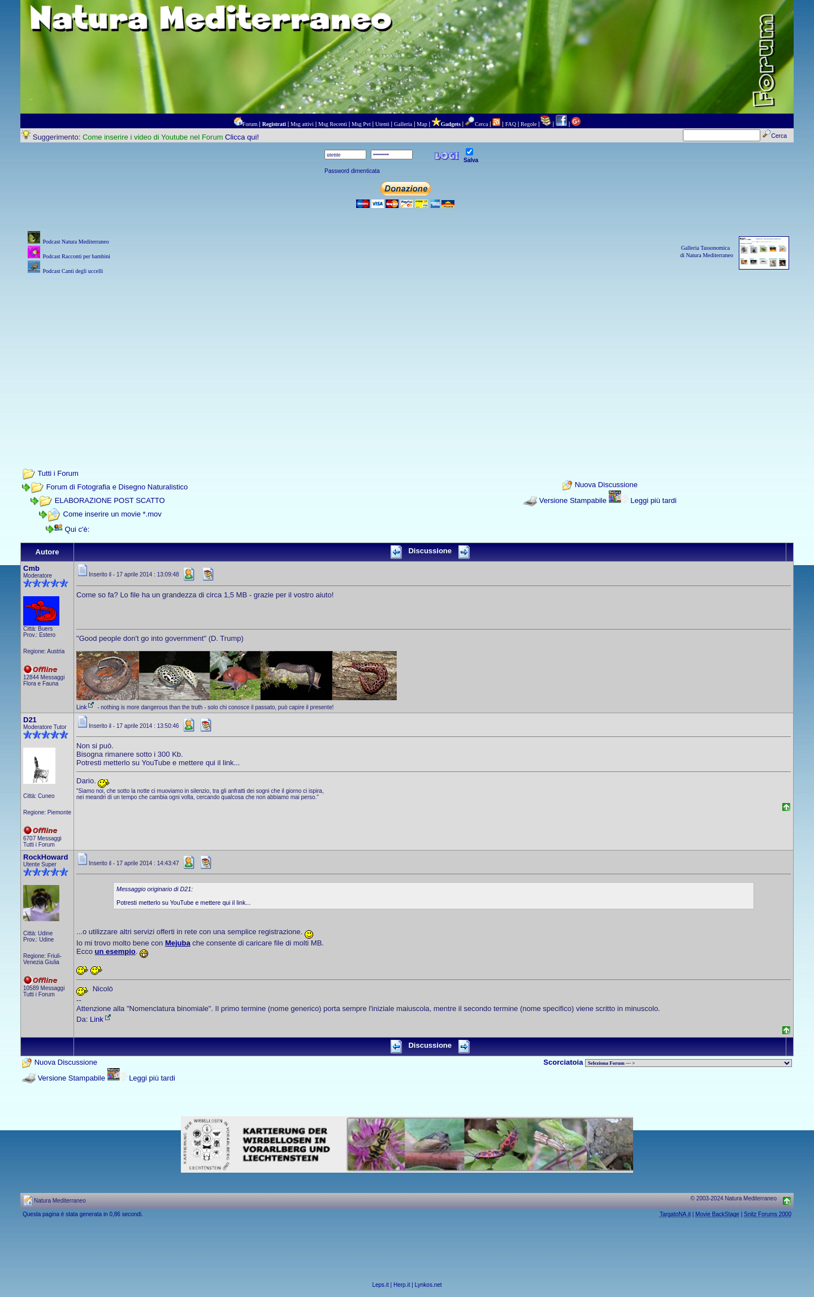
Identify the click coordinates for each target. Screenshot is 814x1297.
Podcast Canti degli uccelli (72, 271)
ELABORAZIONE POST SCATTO (110, 500)
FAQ (510, 124)
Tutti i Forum (57, 473)
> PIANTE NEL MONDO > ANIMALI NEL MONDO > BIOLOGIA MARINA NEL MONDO (688, 1063)
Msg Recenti (332, 124)
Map (422, 124)
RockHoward (45, 857)
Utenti (382, 124)
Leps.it (380, 1285)
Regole (528, 124)
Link (86, 707)
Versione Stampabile (573, 500)
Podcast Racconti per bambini (76, 256)
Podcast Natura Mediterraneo (75, 241)
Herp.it (401, 1285)
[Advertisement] (407, 356)
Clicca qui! (242, 137)
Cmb (31, 568)
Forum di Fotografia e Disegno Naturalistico (117, 487)
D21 (30, 719)
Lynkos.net (428, 1285)
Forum (250, 124)
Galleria (403, 124)
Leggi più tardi (653, 500)
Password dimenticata (352, 171)
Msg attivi (302, 124)
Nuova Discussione (606, 485)
